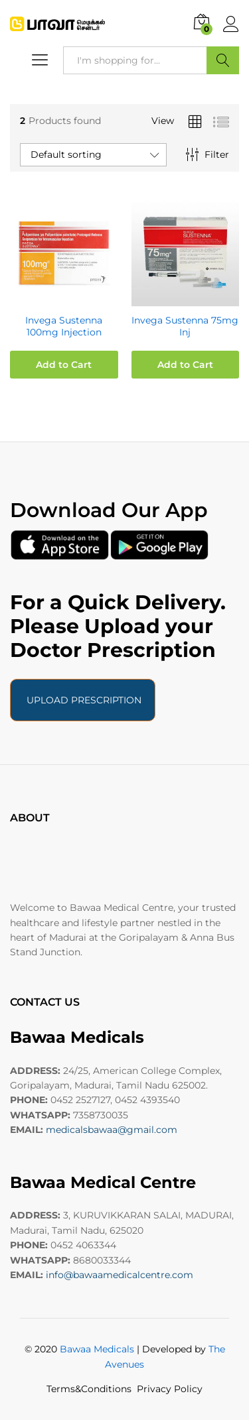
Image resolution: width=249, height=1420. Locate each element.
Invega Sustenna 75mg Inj (184, 326)
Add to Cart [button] (64, 365)
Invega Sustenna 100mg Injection (63, 326)
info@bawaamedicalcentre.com (119, 1275)
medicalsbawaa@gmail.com (111, 1130)
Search (223, 60)
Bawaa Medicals (97, 1349)
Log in (231, 24)
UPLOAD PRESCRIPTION (82, 700)
